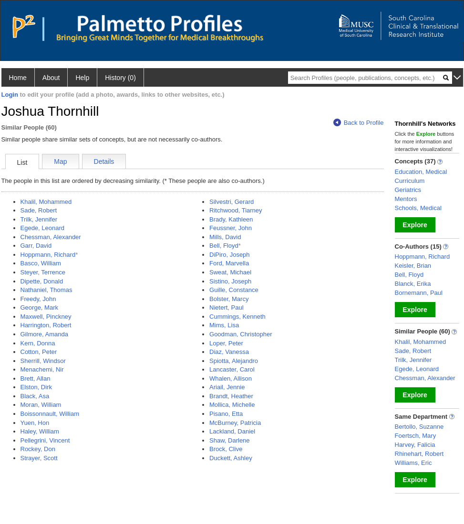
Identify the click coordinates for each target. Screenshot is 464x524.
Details (104, 161)
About (51, 77)
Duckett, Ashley (230, 458)
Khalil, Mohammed (46, 201)
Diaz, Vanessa (229, 351)
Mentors (406, 198)
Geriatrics (408, 189)
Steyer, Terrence (43, 272)
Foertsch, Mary (415, 435)
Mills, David (225, 237)
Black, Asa (35, 396)
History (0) (120, 77)
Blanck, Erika (413, 283)
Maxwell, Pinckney (46, 316)
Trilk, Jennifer (39, 219)
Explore (414, 225)
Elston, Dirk (36, 387)
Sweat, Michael (230, 272)
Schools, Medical (418, 208)
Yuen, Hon (35, 422)
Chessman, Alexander (51, 237)
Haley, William (40, 431)
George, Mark (39, 307)
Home (18, 77)
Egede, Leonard (43, 228)
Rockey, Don (38, 449)
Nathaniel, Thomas (46, 289)
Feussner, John (230, 228)
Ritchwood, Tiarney (235, 210)
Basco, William (41, 263)
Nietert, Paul (226, 307)
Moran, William (41, 404)
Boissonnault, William (50, 413)
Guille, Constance (233, 289)
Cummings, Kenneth (237, 316)
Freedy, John (38, 298)
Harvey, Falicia (415, 444)
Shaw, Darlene (229, 440)
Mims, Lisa (224, 325)
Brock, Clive (225, 449)
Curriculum (410, 180)
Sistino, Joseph (230, 281)
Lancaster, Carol (232, 369)
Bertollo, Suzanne (419, 426)
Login (9, 94)
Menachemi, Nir (42, 369)
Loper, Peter (226, 343)
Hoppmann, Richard (48, 254)
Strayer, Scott (39, 458)
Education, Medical (421, 171)
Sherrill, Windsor (43, 360)
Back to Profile (358, 122)
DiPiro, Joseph (229, 254)
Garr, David (36, 245)
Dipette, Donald (42, 281)
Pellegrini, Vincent (45, 440)
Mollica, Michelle (232, 404)
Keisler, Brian (413, 265)
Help (82, 77)
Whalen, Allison (230, 378)
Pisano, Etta (226, 413)
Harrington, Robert (46, 325)
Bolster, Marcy (228, 298)
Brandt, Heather (231, 396)
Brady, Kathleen (231, 219)
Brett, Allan (36, 378)
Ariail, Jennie (227, 387)
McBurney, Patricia (235, 422)
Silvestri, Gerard (231, 201)
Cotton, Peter (39, 351)
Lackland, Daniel (232, 431)
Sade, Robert (39, 210)
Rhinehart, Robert (419, 453)
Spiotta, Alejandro (233, 360)
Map (60, 161)
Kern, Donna (38, 343)
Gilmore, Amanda (44, 334)
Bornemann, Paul (419, 292)
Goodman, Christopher (240, 334)
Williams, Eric (413, 462)
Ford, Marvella (229, 263)
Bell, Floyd (223, 245)
